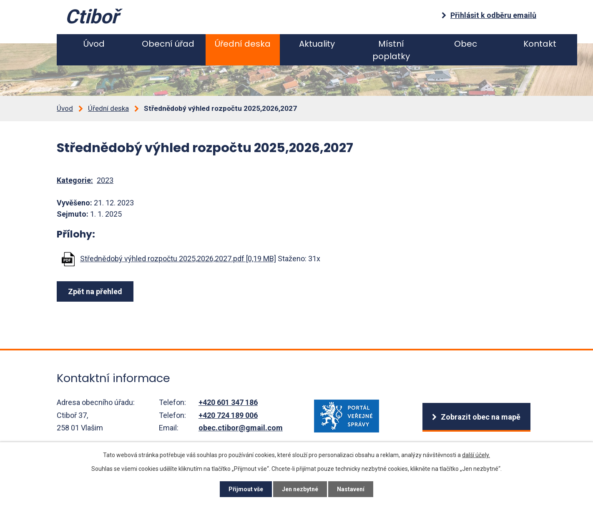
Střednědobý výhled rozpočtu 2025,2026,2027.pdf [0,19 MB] (178, 258)
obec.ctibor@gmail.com (241, 427)
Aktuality (317, 44)
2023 (105, 180)
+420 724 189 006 (228, 415)
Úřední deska (243, 44)
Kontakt (539, 44)
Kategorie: (75, 180)
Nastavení (350, 489)
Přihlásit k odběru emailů (493, 15)
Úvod (94, 44)
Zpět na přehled (95, 291)
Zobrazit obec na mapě (480, 416)
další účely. (476, 455)
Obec (465, 44)
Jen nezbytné (300, 489)
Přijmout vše (246, 489)
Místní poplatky (391, 50)
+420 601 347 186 (228, 402)
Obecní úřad (168, 44)
